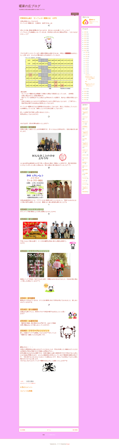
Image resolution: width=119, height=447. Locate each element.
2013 (85, 97)
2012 (85, 99)
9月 (86, 58)
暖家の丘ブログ (30, 6)
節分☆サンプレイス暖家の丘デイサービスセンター (90, 85)
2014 (85, 95)
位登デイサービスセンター (85, 151)
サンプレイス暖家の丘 (85, 187)
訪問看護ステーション (85, 127)
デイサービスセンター (85, 117)
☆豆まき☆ (87, 74)
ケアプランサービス (85, 183)
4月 (86, 69)
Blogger (68, 444)
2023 (85, 38)
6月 (86, 64)
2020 (85, 44)
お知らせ (84, 155)
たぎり (84, 180)
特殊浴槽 (84, 191)
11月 (86, 54)
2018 (85, 48)
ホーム (49, 430)
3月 (86, 71)
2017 (85, 50)
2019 (85, 46)
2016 (85, 91)
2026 (85, 32)
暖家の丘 (93, 19)
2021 (85, 42)
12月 (86, 52)
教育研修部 (85, 169)
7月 (86, 62)
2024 (85, 36)
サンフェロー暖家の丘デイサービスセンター (85, 133)
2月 (86, 73)
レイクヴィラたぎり (85, 177)
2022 (85, 40)
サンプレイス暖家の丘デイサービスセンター (85, 144)
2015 (85, 93)
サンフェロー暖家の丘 (31, 383)
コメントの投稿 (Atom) (50, 434)
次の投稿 (22, 430)
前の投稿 (75, 430)
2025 (85, 34)
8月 (86, 60)
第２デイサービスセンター (85, 123)
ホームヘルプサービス (85, 158)
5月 (86, 66)
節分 (86, 81)
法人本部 (84, 138)
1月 (86, 88)
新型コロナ (85, 166)
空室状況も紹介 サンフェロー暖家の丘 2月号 (90, 78)
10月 (86, 56)
